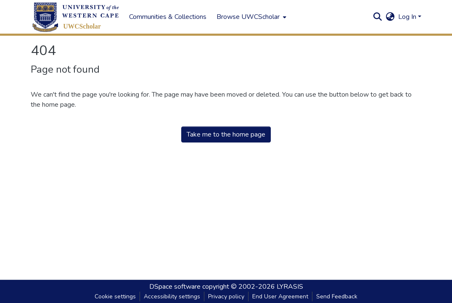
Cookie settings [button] (115, 296)
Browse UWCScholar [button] (248, 16)
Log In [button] (408, 16)
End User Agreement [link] (280, 296)
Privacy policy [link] (226, 296)
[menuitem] (250, 17)
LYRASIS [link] (290, 286)
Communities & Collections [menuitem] (167, 16)
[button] (76, 17)
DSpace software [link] (175, 286)
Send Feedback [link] (336, 296)
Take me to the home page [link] (226, 134)
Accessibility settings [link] (172, 296)
